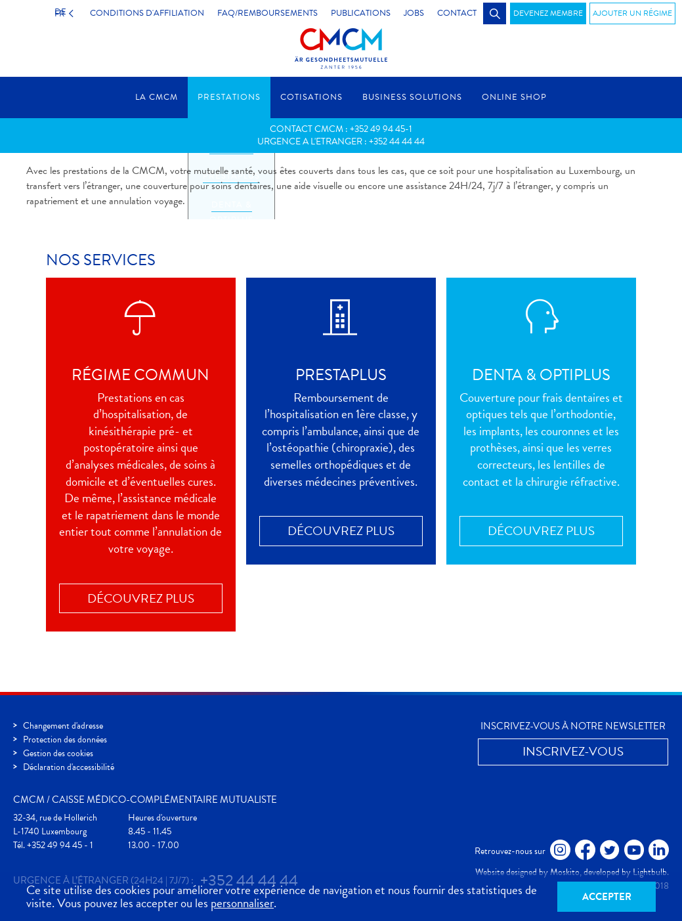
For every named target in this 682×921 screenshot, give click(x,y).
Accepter (606, 896)
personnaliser (242, 902)
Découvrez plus (140, 598)
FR (56, 13)
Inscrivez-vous (573, 751)
